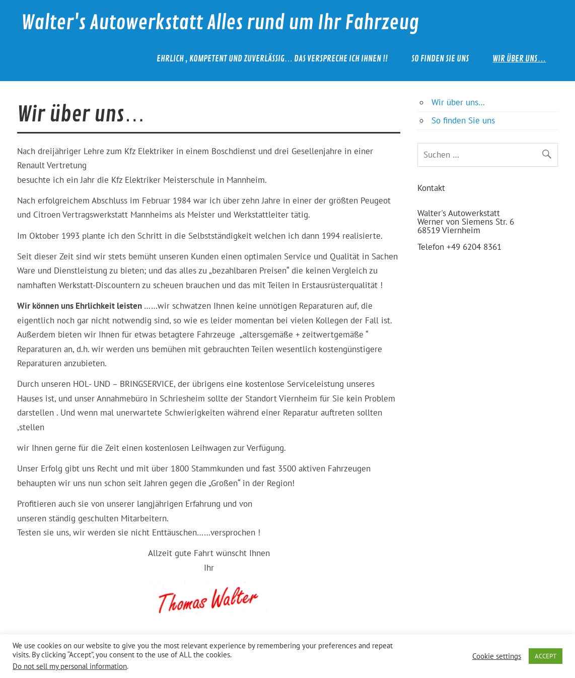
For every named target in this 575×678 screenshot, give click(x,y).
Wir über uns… (519, 58)
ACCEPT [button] (545, 656)
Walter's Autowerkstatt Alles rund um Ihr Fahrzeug (220, 23)
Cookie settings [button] (496, 656)
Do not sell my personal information (70, 666)
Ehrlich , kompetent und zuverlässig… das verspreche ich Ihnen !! (272, 58)
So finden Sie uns (440, 58)
